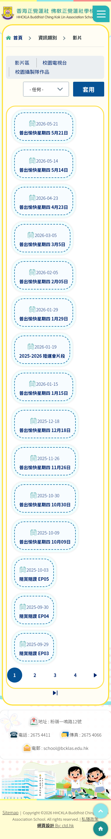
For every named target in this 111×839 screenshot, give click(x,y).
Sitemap (10, 812)
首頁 (18, 37)
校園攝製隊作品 (32, 71)
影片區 (22, 62)
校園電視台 (55, 62)
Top (100, 811)
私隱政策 (90, 819)
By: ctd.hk (55, 825)
